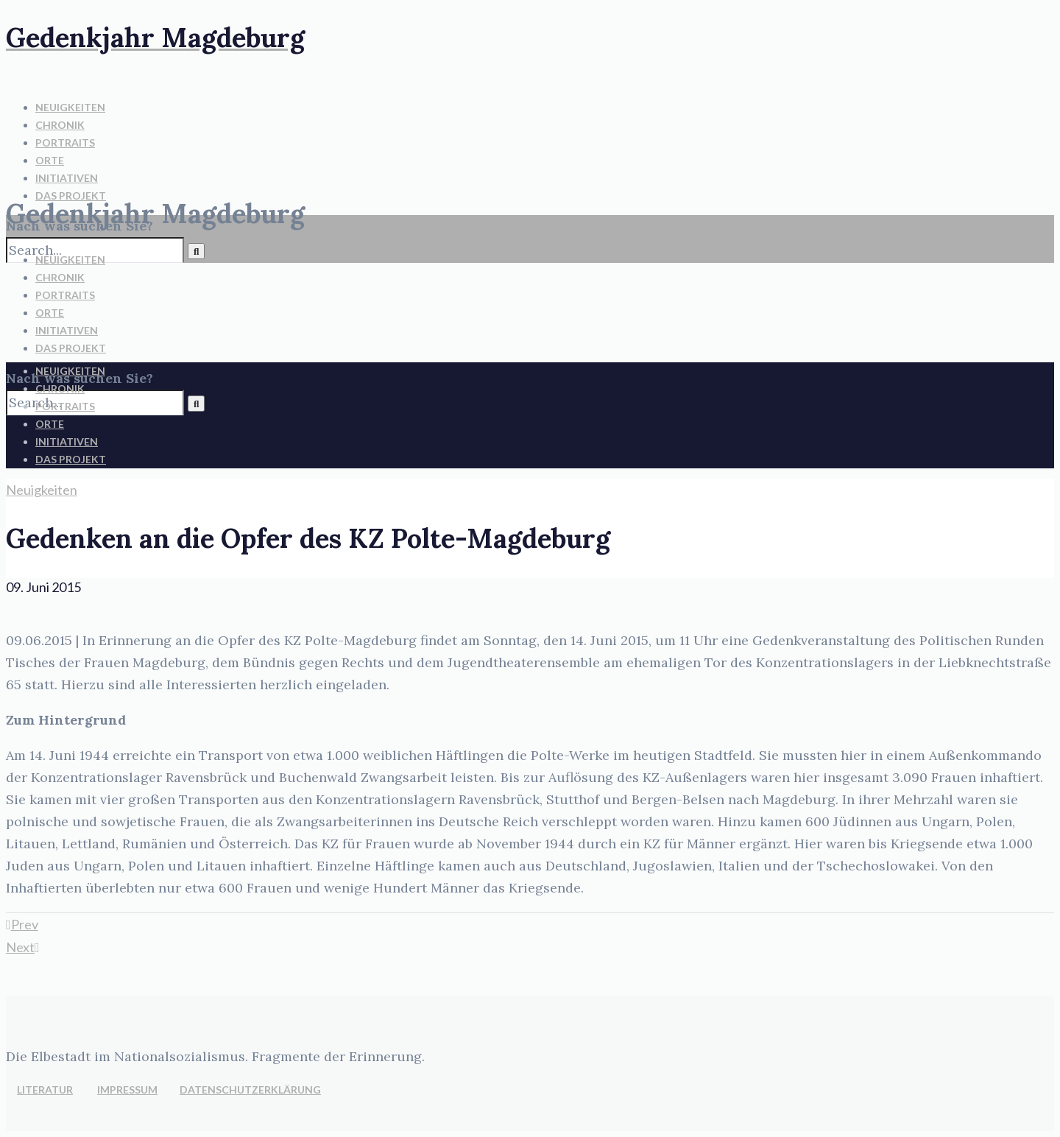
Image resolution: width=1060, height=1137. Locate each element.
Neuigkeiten (41, 490)
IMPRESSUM (127, 1089)
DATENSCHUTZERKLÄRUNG (250, 1089)
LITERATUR (45, 1089)
